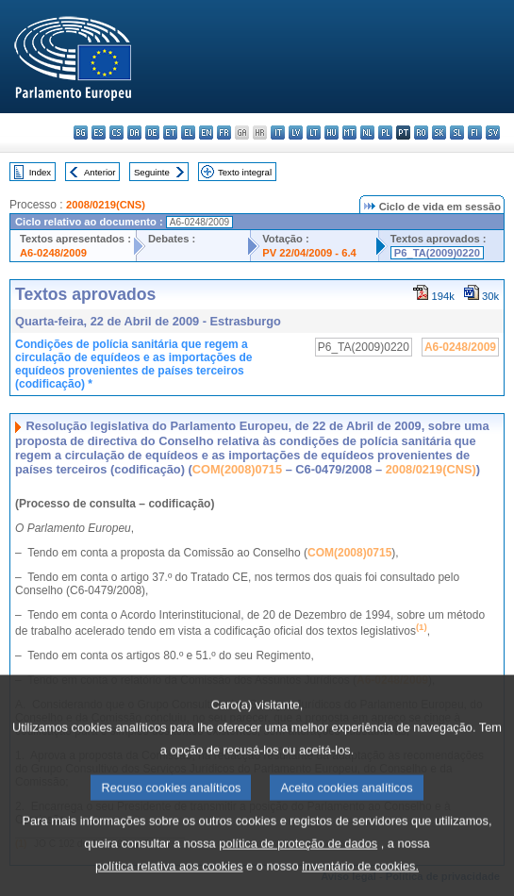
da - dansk (134, 132)
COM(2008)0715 (237, 469)
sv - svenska (493, 132)
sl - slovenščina (457, 132)
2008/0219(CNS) (105, 204)
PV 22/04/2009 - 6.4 (309, 252)
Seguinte (152, 172)
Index (40, 172)
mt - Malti (349, 132)
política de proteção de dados (298, 875)
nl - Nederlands (367, 132)
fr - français (224, 132)
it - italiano (278, 132)
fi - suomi (475, 132)
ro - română (421, 132)
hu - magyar (331, 132)
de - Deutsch (152, 132)
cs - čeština (116, 132)
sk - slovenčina (439, 132)
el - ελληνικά (188, 132)
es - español (98, 132)
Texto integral (245, 172)
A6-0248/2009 (53, 252)
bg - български (81, 132)
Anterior (100, 172)
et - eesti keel (170, 132)
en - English (206, 132)
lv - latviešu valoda (296, 132)
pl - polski (385, 132)
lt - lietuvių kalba (314, 132)
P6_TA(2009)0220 (437, 252)
